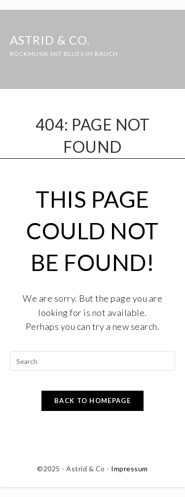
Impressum (129, 468)
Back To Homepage (92, 401)
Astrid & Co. (64, 45)
